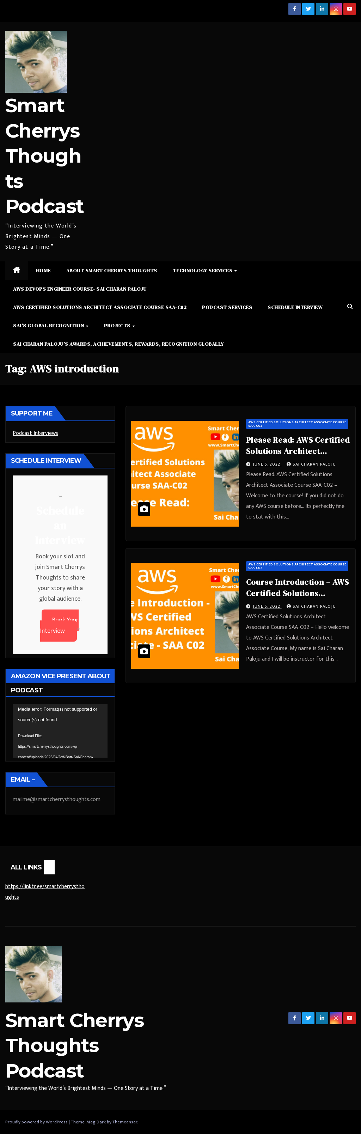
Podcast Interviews (35, 433)
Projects (118, 325)
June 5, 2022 (267, 464)
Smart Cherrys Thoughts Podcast (44, 155)
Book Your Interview (59, 625)
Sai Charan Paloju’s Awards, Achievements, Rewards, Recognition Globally (118, 343)
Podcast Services (227, 307)
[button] (350, 307)
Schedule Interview (295, 307)
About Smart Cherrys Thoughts (111, 270)
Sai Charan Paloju (311, 464)
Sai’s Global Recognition (49, 325)
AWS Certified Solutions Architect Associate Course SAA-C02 (99, 307)
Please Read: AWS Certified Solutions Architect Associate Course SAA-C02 (298, 451)
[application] (60, 730)
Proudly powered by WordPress (37, 1122)
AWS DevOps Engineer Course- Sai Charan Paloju (80, 288)
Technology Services (203, 270)
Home (43, 270)
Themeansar (124, 1122)
